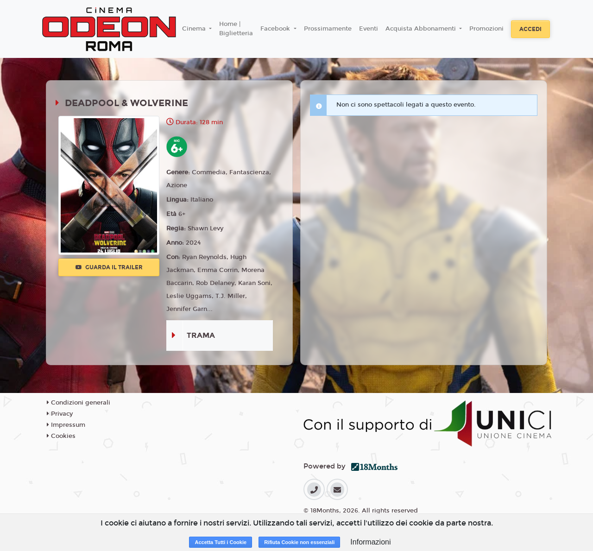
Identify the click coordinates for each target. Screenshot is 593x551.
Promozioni (486, 28)
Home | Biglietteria (236, 28)
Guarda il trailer (109, 267)
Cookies (61, 436)
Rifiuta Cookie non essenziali (299, 542)
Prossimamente (328, 28)
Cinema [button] (195, 28)
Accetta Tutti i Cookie (220, 542)
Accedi (530, 29)
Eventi (368, 28)
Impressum (66, 425)
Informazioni (370, 542)
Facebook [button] (276, 28)
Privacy (60, 414)
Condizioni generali (78, 402)
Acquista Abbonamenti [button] (421, 28)
